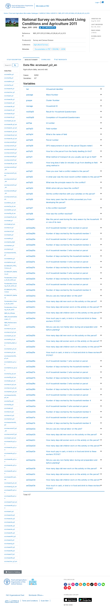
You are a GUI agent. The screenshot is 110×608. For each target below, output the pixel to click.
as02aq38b (30, 389)
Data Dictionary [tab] (31, 60)
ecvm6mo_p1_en (10, 203)
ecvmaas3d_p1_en (10, 135)
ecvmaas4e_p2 (9, 529)
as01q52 (29, 177)
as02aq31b (30, 267)
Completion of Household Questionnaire (63, 117)
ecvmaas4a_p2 (9, 522)
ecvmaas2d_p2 (9, 515)
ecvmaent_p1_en (10, 336)
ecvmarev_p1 (8, 249)
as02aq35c (30, 341)
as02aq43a (30, 460)
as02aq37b (30, 378)
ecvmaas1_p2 (9, 511)
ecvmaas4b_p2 (9, 526)
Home (6, 13)
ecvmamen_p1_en (10, 349)
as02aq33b (30, 290)
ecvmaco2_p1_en (10, 332)
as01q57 (29, 208)
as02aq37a (30, 372)
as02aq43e (30, 485)
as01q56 (29, 199)
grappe (29, 100)
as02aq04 (30, 219)
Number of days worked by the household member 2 (68, 245)
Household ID (52, 106)
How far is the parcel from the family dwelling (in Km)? (69, 151)
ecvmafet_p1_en (9, 339)
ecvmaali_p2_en (9, 381)
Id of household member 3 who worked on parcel (67, 250)
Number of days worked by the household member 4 (68, 267)
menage (29, 106)
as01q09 (29, 146)
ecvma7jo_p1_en (10, 206)
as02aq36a (30, 361)
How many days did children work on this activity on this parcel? (73, 313)
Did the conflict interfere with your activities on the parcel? (70, 194)
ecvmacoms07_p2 (10, 434)
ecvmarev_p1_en (10, 352)
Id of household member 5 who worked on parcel (67, 273)
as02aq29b (30, 245)
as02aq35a (30, 327)
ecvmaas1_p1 (8, 96)
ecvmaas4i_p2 (9, 540)
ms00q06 (30, 117)
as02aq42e (30, 451)
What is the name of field (56, 134)
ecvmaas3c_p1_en (10, 131)
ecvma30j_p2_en (10, 377)
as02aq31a (30, 262)
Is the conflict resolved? (56, 208)
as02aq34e (30, 318)
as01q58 (29, 214)
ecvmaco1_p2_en (10, 384)
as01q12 (29, 163)
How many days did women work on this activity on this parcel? (72, 307)
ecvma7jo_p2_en (10, 374)
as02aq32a (30, 273)
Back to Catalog (13, 572)
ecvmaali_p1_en (9, 224)
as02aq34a (30, 296)
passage (29, 95)
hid (27, 89)
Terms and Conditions (30, 601)
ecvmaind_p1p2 (9, 242)
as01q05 (29, 140)
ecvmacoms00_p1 (10, 142)
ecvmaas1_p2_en (10, 438)
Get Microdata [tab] (60, 59)
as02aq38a (30, 383)
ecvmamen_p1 (9, 245)
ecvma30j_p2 (9, 404)
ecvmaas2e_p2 (9, 518)
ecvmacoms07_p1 (10, 160)
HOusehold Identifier (54, 89)
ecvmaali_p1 (8, 220)
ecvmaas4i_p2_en (10, 483)
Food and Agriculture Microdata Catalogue (23, 13)
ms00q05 (30, 112)
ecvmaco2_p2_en (10, 388)
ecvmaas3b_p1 (9, 106)
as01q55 (29, 194)
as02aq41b (30, 423)
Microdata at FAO (42, 6)
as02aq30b (30, 256)
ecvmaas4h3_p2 (10, 536)
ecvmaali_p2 (8, 408)
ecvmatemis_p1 (9, 258)
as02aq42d (30, 446)
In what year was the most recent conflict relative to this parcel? (73, 177)
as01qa (29, 123)
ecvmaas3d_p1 (9, 113)
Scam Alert (45, 601)
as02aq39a (30, 395)
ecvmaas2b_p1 (9, 99)
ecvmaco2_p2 (9, 415)
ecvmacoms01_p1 (10, 146)
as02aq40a (30, 406)
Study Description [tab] (14, 59)
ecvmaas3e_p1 (9, 117)
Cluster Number (53, 100)
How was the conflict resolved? (59, 214)
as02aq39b (30, 400)
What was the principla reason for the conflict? (66, 182)
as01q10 (29, 151)
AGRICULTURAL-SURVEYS (48, 13)
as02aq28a (30, 228)
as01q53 (29, 182)
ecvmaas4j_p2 (9, 543)
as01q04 (29, 134)
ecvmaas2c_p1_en (10, 128)
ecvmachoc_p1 (9, 92)
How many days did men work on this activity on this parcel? (71, 301)
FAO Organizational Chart (15, 595)
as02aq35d (30, 347)
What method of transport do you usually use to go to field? (71, 157)
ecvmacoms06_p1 (10, 156)
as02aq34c (30, 307)
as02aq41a (30, 417)
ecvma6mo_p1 (9, 81)
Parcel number (52, 140)
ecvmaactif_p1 (9, 88)
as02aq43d (30, 480)
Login (97, 2)
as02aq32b (30, 279)
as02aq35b (30, 335)
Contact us (15, 601)
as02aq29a (30, 239)
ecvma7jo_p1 (8, 85)
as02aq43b (30, 468)
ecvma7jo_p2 (9, 401)
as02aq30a (30, 250)
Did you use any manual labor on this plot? (64, 296)
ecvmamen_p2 (9, 419)
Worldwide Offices (35, 595)
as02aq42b (30, 434)
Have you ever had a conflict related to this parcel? (67, 171)
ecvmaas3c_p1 (9, 110)
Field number (51, 129)
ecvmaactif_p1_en (10, 217)
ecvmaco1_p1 (8, 228)
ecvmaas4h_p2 (9, 533)
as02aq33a (30, 284)
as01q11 (29, 157)
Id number (50, 123)
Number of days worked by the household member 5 (68, 279)
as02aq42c (30, 440)
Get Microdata (47, 27)
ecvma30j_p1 (8, 78)
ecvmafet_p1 (8, 238)
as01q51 (29, 171)
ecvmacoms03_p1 (10, 153)
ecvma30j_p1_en (10, 213)
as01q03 (29, 129)
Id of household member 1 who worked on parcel (67, 228)
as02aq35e (30, 352)
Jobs (7, 601)
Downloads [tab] (45, 59)
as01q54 (29, 188)
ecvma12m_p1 (9, 74)
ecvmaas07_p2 (9, 554)
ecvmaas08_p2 (9, 558)
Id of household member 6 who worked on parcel (67, 284)
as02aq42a (30, 429)
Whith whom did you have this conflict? (62, 188)
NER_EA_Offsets (9, 313)
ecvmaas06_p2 (9, 551)
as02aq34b (30, 301)
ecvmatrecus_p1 (10, 262)
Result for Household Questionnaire (61, 112)
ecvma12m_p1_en (10, 210)
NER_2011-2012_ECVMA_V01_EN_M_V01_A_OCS (73, 13)
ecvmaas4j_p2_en (10, 486)
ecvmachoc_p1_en (10, 561)
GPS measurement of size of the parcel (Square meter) (69, 146)
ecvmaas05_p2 (9, 547)
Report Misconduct (12, 602)
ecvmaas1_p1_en (10, 121)
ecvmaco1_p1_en (10, 328)
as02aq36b (30, 367)
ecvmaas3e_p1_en (10, 138)
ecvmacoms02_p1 (10, 149)
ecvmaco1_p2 (9, 412)
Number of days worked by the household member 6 (68, 290)
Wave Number (52, 95)
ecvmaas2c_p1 (9, 103)
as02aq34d (30, 313)
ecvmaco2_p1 (9, 231)
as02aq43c (30, 474)
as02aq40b (31, 412)
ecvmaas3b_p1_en (10, 163)
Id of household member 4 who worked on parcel (67, 262)
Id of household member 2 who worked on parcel (67, 239)
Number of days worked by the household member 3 (68, 256)
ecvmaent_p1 (8, 235)
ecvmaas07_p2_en (10, 502)
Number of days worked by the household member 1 (68, 233)
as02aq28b (30, 233)
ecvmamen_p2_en (10, 391)
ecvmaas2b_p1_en (10, 124)
